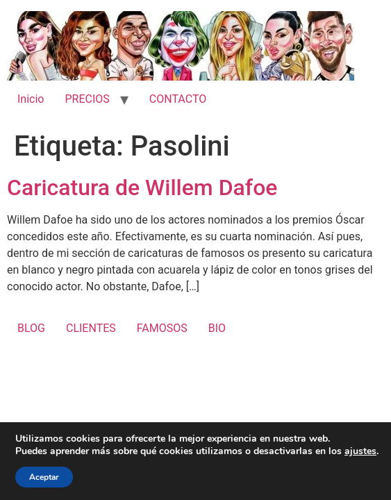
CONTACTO (177, 99)
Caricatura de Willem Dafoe (142, 187)
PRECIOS (87, 99)
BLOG (31, 328)
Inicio (30, 99)
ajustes (360, 451)
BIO (217, 328)
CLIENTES (91, 328)
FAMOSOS (162, 328)
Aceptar (44, 477)
